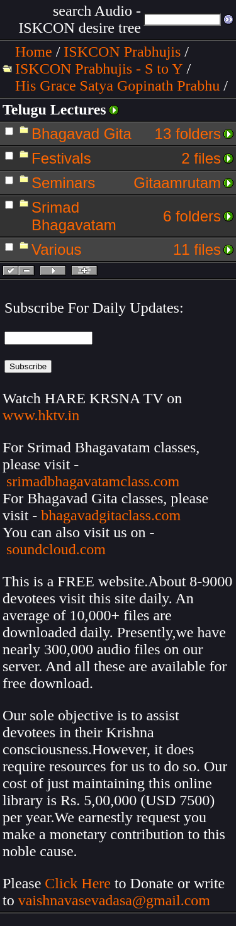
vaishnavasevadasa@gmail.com (116, 900)
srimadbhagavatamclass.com (92, 481)
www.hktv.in (41, 415)
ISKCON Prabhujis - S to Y (99, 68)
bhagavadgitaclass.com (111, 515)
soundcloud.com (56, 549)
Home (33, 51)
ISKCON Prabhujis (122, 51)
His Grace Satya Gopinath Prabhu (117, 85)
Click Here (78, 883)
